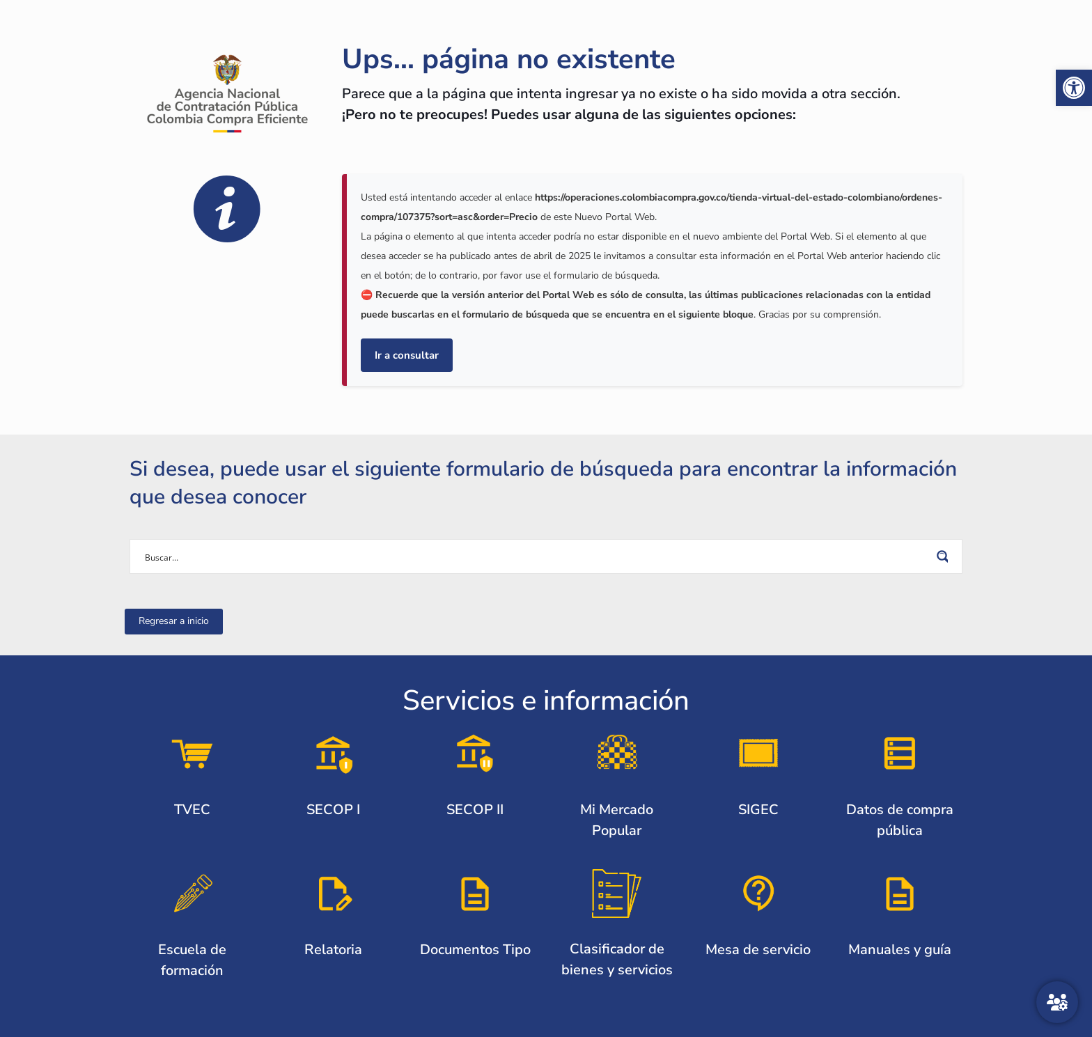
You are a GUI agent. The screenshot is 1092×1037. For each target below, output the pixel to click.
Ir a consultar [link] (407, 355)
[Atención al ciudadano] (1057, 1002)
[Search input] (537, 556)
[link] (1074, 88)
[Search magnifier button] (945, 556)
